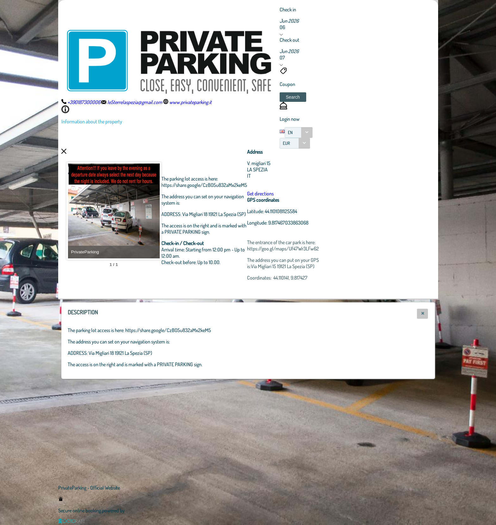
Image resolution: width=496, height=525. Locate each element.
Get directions (295, 193)
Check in (288, 9)
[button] (293, 97)
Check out (289, 40)
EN (290, 132)
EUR (286, 143)
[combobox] (299, 132)
